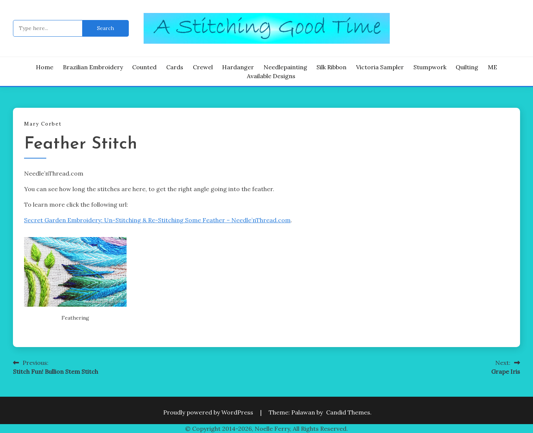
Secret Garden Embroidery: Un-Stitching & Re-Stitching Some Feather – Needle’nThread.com (157, 220)
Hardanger (238, 67)
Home (44, 67)
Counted (144, 67)
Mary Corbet (43, 124)
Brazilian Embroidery (93, 67)
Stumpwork (429, 67)
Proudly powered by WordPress (209, 412)
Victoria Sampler (380, 67)
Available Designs (271, 76)
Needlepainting (285, 67)
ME (492, 67)
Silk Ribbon (331, 67)
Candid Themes (348, 412)
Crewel (203, 67)
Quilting (467, 67)
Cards (174, 67)
